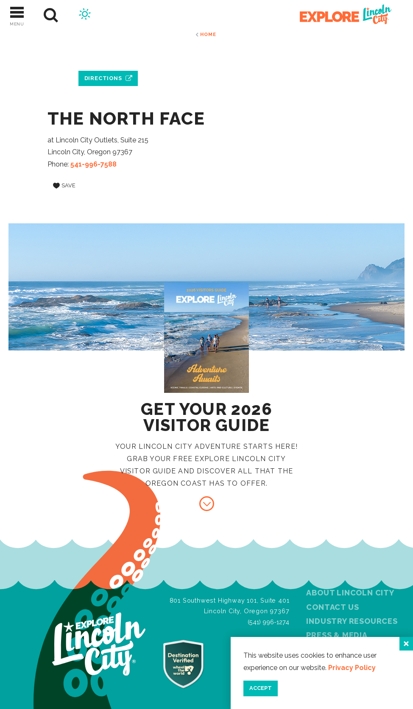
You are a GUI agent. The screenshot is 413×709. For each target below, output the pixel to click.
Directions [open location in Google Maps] (103, 78)
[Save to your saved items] (64, 186)
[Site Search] (51, 15)
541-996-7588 (93, 164)
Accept (260, 688)
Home (208, 34)
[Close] (406, 644)
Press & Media (336, 635)
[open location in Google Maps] (108, 59)
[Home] (341, 15)
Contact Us (332, 607)
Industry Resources (351, 621)
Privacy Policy (352, 668)
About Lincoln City (350, 592)
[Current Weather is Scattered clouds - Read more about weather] (85, 15)
